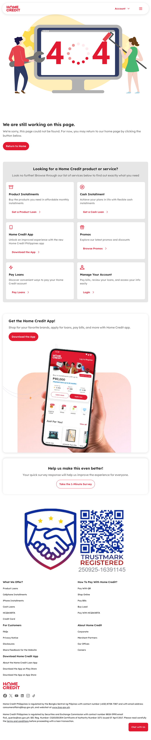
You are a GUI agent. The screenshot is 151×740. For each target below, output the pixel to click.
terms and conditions (18, 721)
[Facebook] (5, 696)
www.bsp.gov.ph (61, 707)
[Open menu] (141, 9)
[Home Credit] (13, 8)
